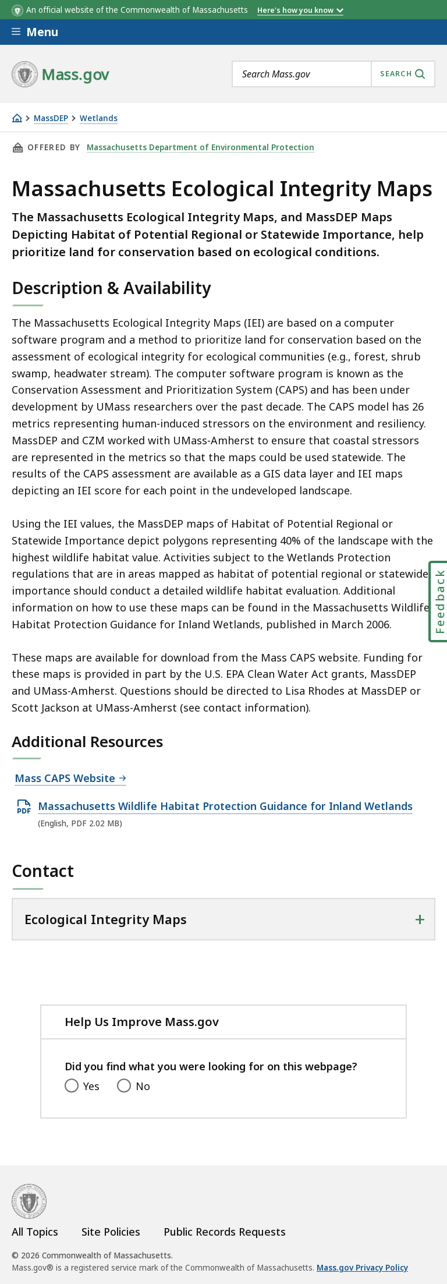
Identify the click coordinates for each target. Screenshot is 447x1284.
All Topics (35, 1232)
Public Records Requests (225, 1232)
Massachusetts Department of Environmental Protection (200, 147)
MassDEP (51, 118)
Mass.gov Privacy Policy (362, 1267)
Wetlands (99, 118)
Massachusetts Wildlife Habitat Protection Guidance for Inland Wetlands (225, 806)
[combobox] (333, 74)
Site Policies (110, 1232)
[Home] (17, 118)
